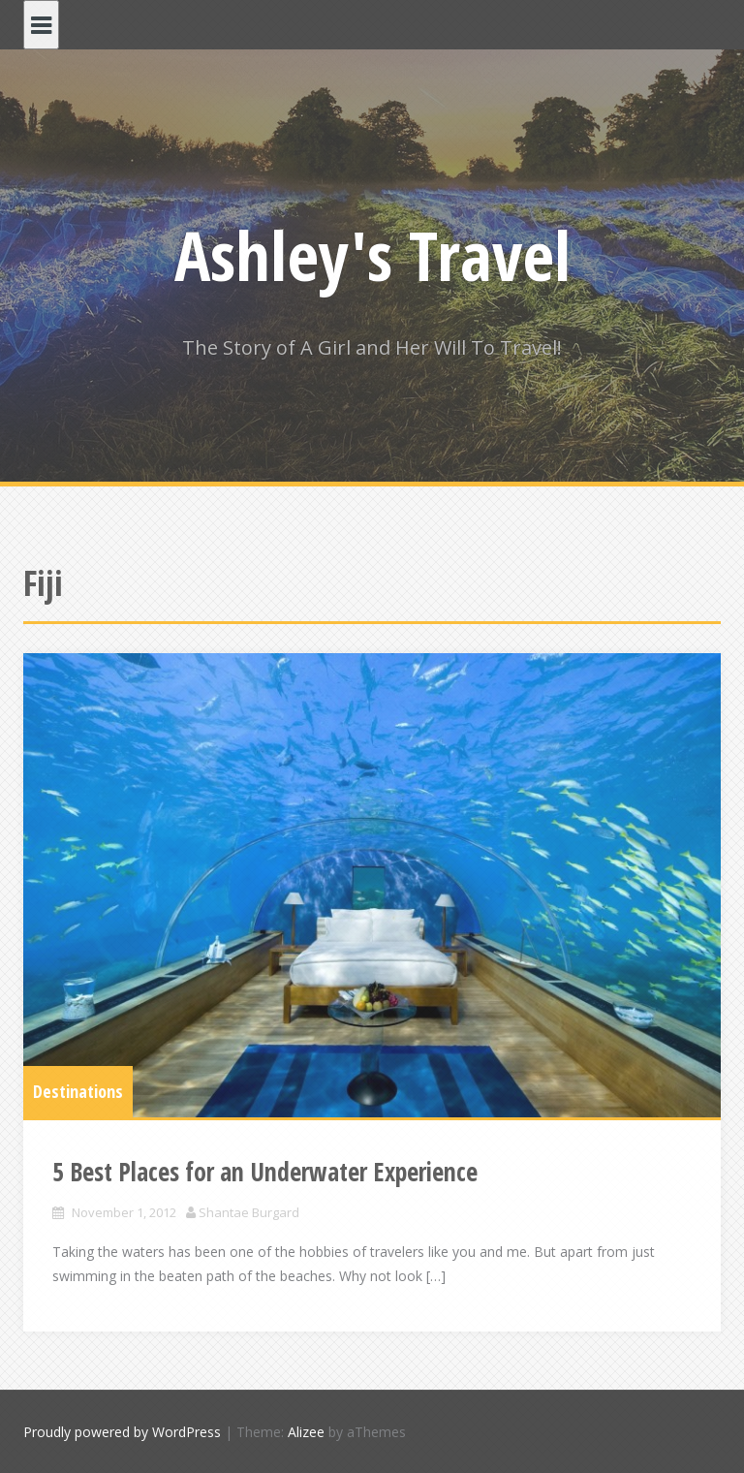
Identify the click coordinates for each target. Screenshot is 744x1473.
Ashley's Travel (372, 254)
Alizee (306, 1432)
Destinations (78, 1091)
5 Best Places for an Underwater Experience (265, 1171)
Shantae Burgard (249, 1212)
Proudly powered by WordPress (122, 1432)
